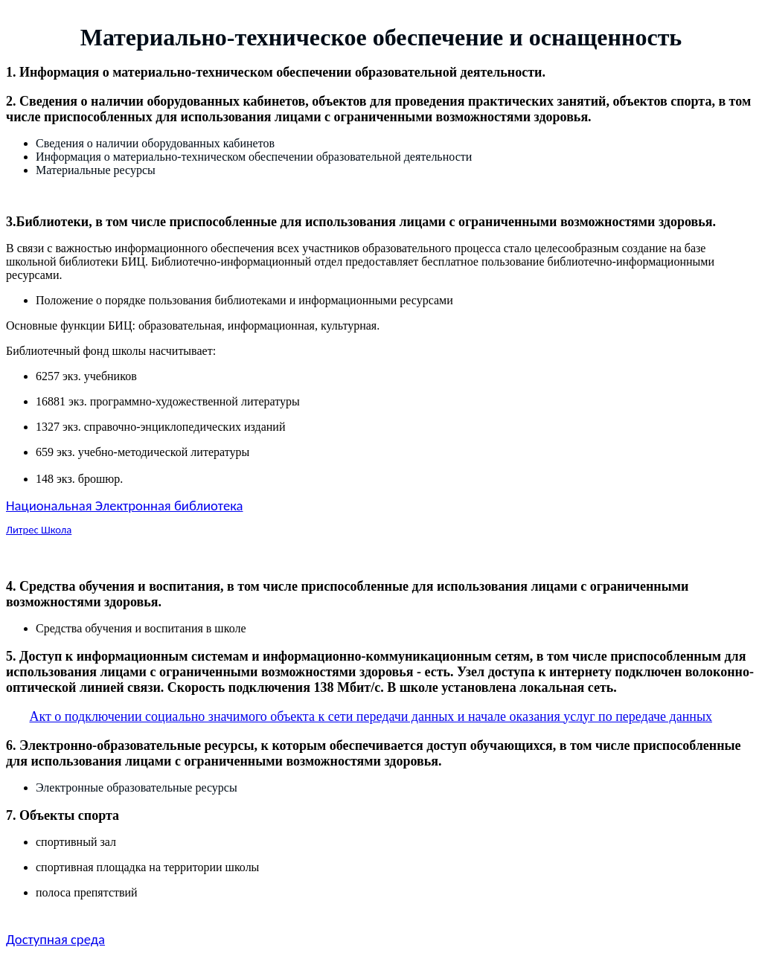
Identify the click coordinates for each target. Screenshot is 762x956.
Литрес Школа (38, 529)
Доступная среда (55, 939)
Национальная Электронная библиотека (124, 505)
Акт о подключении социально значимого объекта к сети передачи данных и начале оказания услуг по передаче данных (371, 716)
